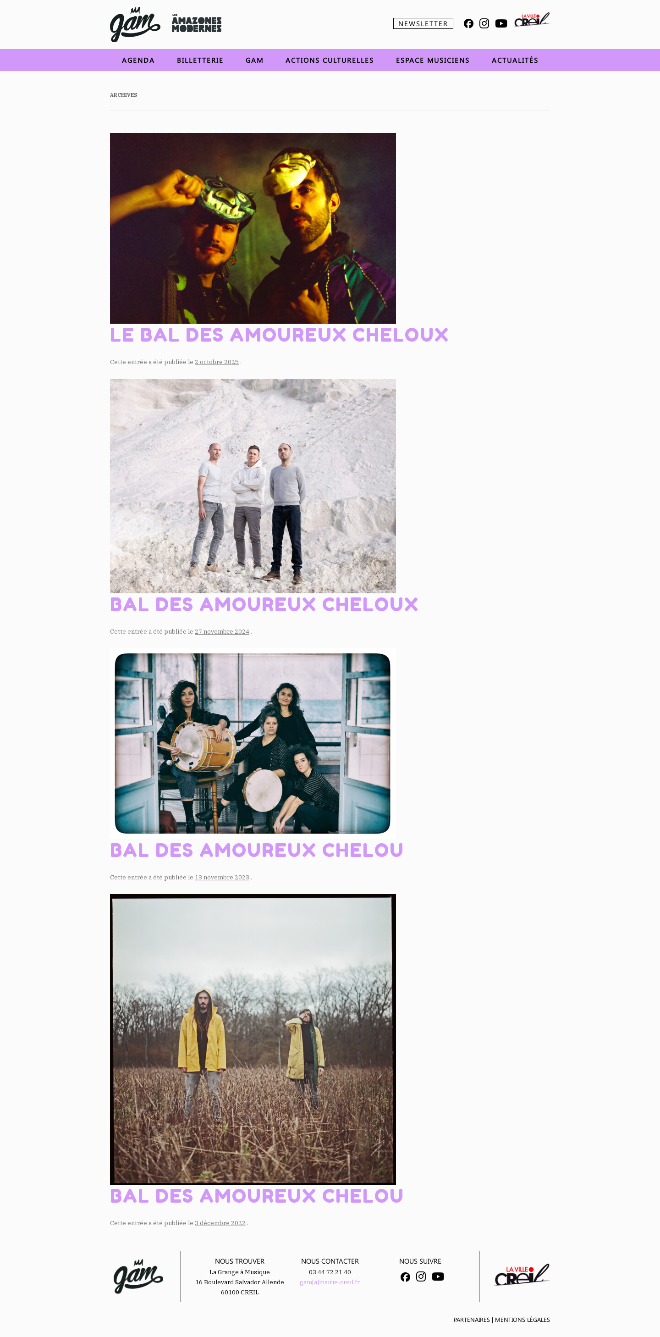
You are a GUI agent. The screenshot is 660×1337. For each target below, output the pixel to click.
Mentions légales (522, 1319)
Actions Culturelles (330, 60)
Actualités (515, 60)
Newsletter (423, 23)
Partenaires (472, 1319)
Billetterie (200, 60)
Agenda (138, 60)
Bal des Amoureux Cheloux (264, 604)
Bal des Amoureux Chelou (257, 1196)
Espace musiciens (433, 60)
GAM (255, 60)
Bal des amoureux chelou (257, 850)
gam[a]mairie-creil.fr (330, 1282)
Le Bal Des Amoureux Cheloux (279, 335)
